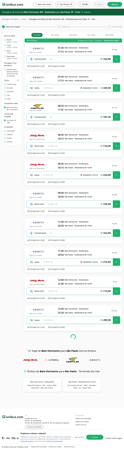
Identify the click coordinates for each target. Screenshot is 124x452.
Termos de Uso (80, 425)
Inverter (85, 12)
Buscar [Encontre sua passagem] (115, 4)
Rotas (23, 19)
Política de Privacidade (83, 418)
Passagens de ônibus (10, 19)
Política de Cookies (82, 422)
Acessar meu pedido (34, 427)
